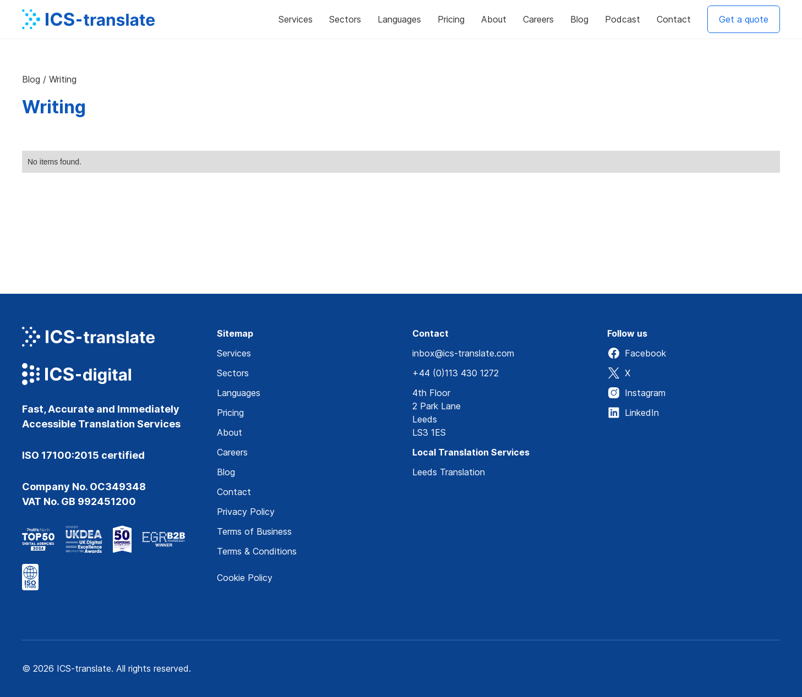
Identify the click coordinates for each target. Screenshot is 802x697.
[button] (296, 19)
